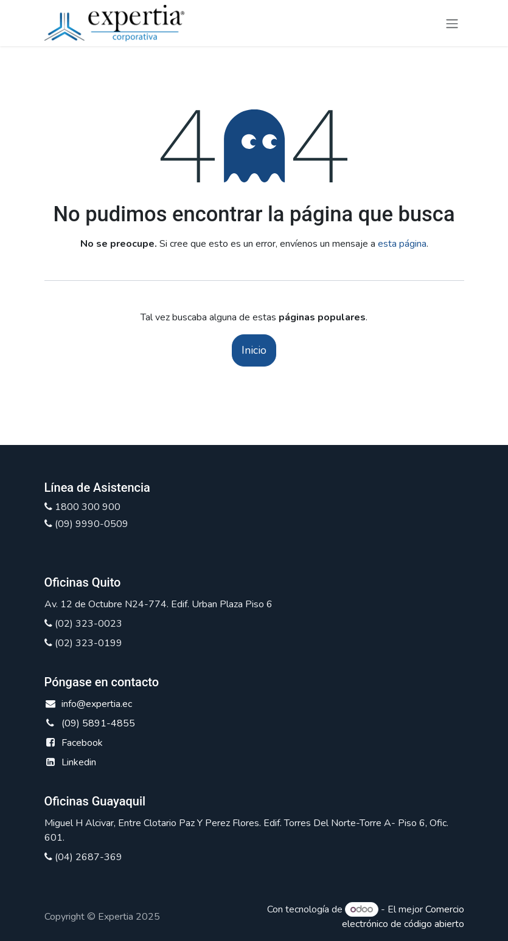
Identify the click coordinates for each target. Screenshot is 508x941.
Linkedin (78, 762)
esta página (402, 243)
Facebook (82, 743)
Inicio (254, 350)
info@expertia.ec (88, 704)
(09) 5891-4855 (98, 723)
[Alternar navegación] (452, 22)
